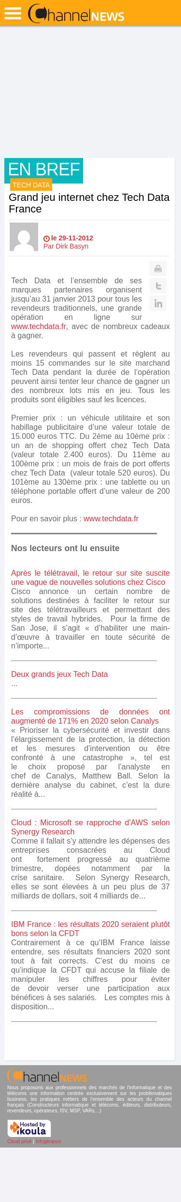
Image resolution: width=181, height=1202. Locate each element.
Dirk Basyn (72, 246)
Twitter (158, 285)
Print (158, 268)
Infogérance (48, 1141)
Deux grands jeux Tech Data (59, 674)
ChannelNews (76, 14)
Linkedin (158, 303)
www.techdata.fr (38, 326)
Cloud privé (19, 1141)
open (12, 13)
